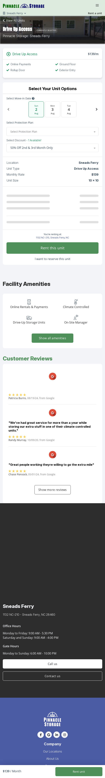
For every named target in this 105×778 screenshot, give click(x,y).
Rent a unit (95, 13)
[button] (40, 734)
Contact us (52, 676)
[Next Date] (97, 109)
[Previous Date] (8, 109)
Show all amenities (52, 338)
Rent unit (79, 772)
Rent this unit (52, 247)
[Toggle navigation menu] (98, 5)
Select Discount (23, 140)
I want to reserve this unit (52, 259)
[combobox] (52, 131)
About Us (52, 758)
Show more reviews (52, 490)
